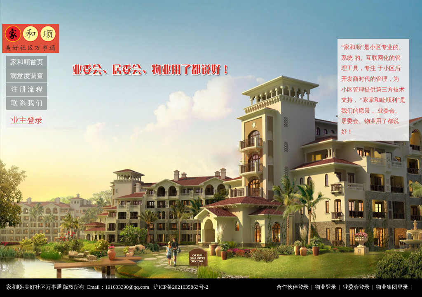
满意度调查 (26, 75)
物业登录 (325, 287)
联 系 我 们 (26, 102)
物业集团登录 (392, 287)
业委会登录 (356, 287)
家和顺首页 (26, 62)
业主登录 (26, 120)
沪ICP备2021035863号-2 (181, 287)
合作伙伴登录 (293, 287)
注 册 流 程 (26, 89)
